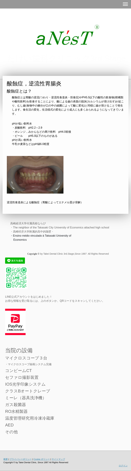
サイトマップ (58, 459)
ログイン (123, 465)
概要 (5, 459)
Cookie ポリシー (42, 459)
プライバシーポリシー (21, 459)
